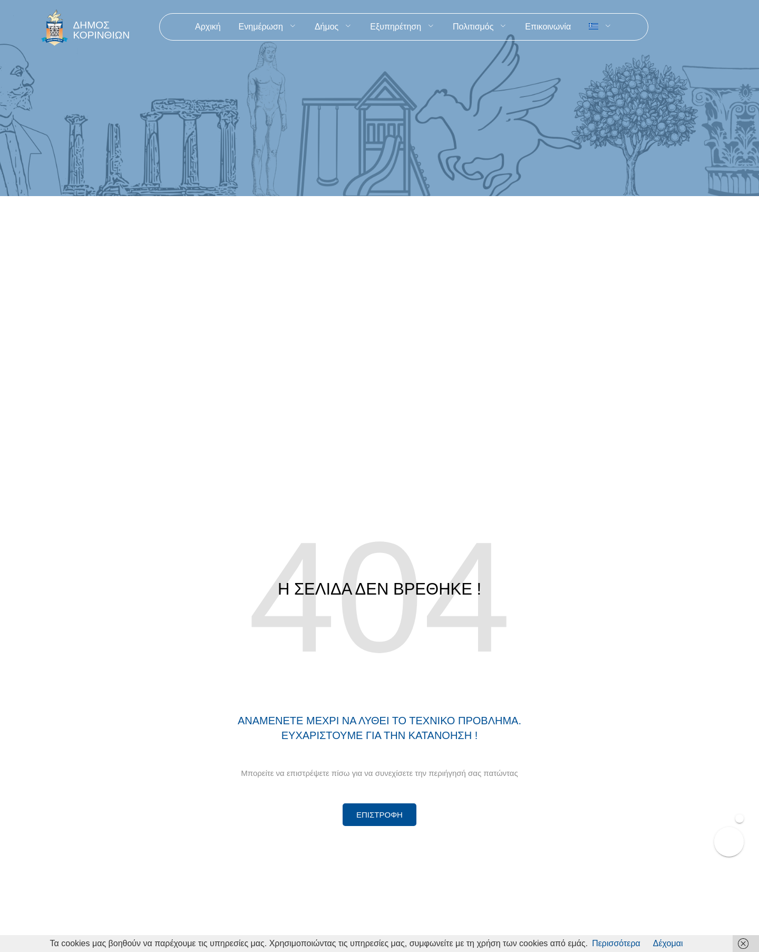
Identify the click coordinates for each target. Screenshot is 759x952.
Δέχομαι (668, 943)
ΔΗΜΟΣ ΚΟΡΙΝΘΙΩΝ (101, 30)
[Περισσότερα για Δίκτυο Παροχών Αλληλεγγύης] (379, 814)
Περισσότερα (616, 943)
